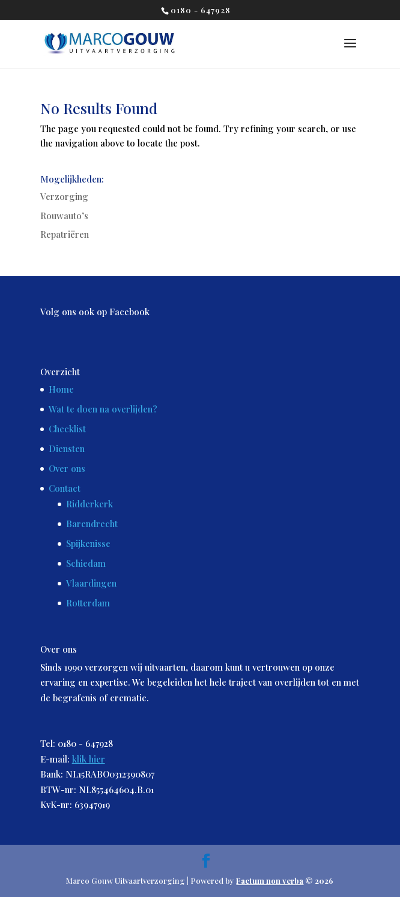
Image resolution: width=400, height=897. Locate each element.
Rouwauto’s (64, 216)
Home (61, 389)
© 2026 (284, 880)
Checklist (67, 429)
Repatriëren (64, 234)
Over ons (67, 468)
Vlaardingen (91, 583)
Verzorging (64, 196)
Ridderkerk (89, 504)
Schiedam (86, 563)
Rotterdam (88, 603)
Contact (64, 488)
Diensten (67, 448)
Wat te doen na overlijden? (103, 409)
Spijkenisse (88, 543)
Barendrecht (92, 524)
